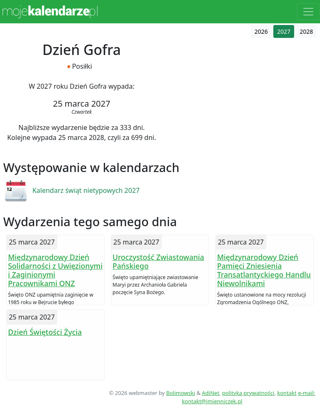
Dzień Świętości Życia (45, 332)
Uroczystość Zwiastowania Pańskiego (158, 261)
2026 (261, 31)
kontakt (286, 393)
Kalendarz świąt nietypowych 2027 (86, 190)
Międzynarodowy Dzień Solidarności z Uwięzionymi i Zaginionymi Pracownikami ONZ (55, 270)
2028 (306, 31)
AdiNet (211, 393)
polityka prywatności (248, 393)
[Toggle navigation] (308, 11)
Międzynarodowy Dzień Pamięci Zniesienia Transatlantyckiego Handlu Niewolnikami (264, 270)
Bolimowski (180, 393)
